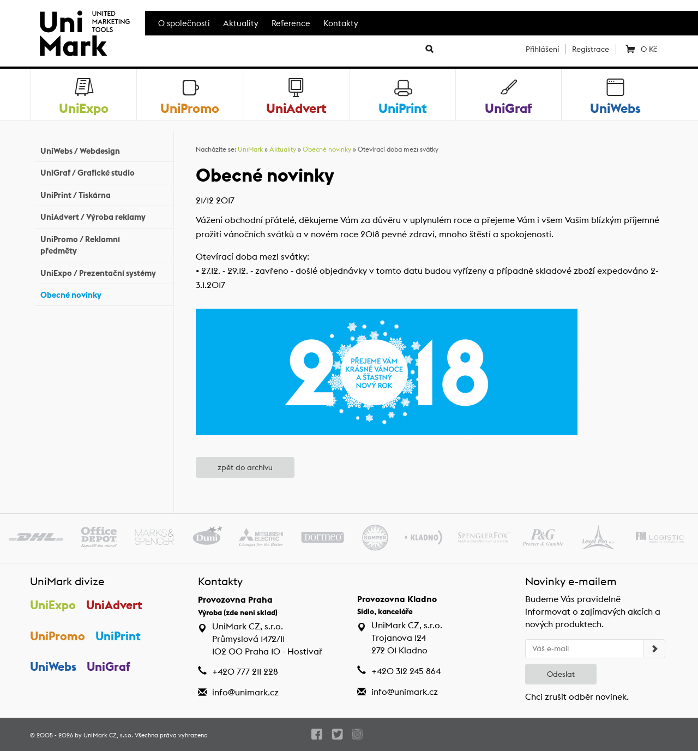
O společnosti (184, 23)
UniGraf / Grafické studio (104, 171)
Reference (291, 23)
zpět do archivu (245, 467)
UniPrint (118, 636)
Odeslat (561, 674)
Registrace (590, 49)
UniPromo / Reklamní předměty (104, 245)
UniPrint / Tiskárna (104, 194)
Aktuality (240, 23)
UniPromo (57, 636)
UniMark (250, 149)
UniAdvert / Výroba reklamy (104, 215)
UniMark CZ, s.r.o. (108, 735)
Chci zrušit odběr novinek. (577, 697)
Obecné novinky (104, 293)
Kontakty (340, 23)
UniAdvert (114, 604)
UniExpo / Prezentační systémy (104, 271)
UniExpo (53, 604)
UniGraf (108, 666)
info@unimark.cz (245, 692)
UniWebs (53, 666)
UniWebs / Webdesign (104, 149)
